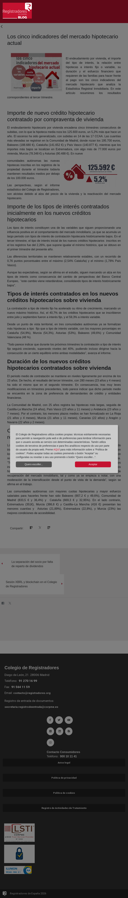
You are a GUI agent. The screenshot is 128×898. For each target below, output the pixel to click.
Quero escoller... (34, 464)
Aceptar (93, 464)
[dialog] (64, 449)
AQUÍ (56, 449)
